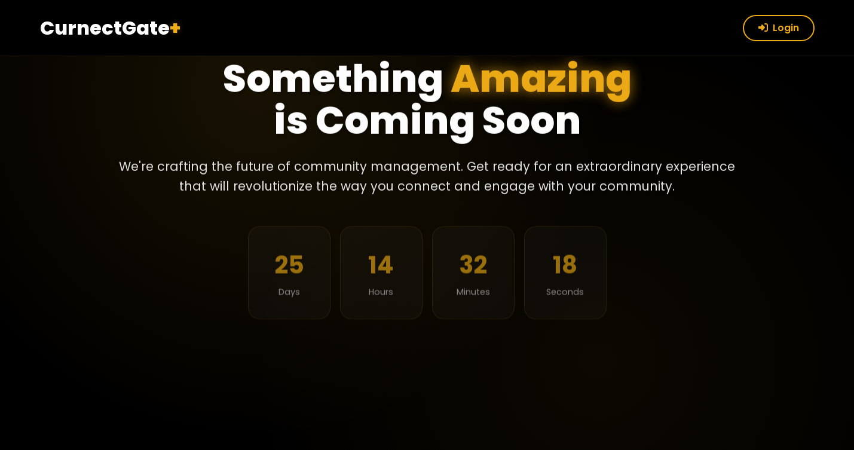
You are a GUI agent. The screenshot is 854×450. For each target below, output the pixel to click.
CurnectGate (110, 27)
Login (778, 28)
